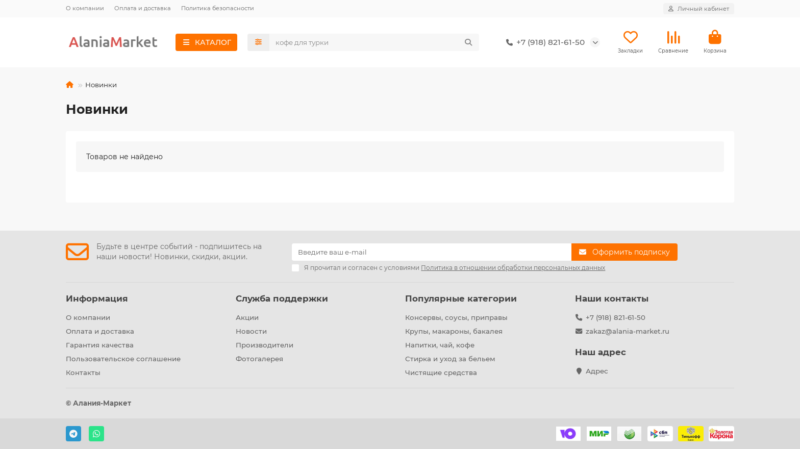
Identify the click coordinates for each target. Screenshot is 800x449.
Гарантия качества (100, 345)
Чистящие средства (441, 372)
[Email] (431, 252)
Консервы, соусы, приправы (456, 317)
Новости (251, 331)
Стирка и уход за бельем (450, 359)
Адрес (597, 371)
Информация (97, 298)
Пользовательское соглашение (123, 359)
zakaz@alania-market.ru (627, 331)
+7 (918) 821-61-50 (543, 42)
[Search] (374, 42)
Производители (264, 345)
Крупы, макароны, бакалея (454, 331)
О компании (85, 8)
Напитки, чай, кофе (439, 345)
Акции (247, 317)
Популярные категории (461, 298)
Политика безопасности (217, 8)
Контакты (83, 372)
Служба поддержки (282, 298)
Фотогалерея (259, 359)
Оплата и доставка (142, 8)
